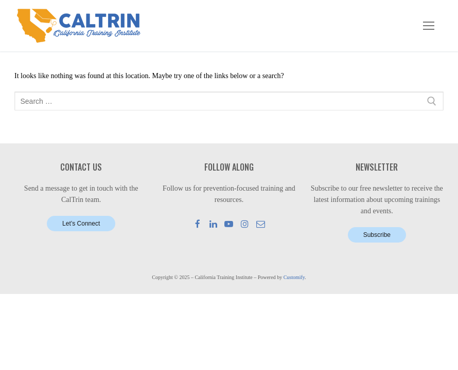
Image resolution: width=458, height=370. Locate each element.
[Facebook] (198, 224)
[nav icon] (429, 25)
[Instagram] (245, 224)
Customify (294, 277)
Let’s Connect (81, 223)
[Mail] (261, 224)
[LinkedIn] (213, 224)
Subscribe (377, 234)
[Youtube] (229, 224)
